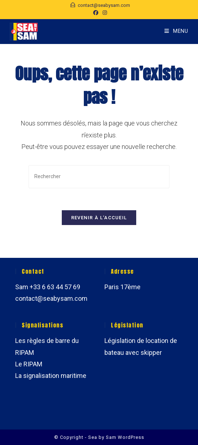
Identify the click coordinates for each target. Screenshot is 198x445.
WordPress (131, 437)
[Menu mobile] (176, 31)
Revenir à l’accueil (99, 217)
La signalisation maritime (50, 375)
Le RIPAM (28, 364)
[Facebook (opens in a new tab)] (95, 12)
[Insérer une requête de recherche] (99, 176)
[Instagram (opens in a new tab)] (103, 12)
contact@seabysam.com (51, 298)
